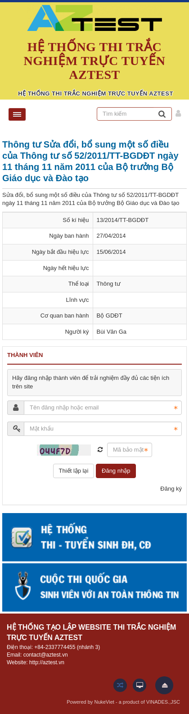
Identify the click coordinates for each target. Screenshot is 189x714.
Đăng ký (171, 488)
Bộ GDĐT (109, 315)
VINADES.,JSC (163, 702)
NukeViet (104, 702)
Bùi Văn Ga (112, 331)
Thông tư (109, 283)
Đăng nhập (116, 470)
